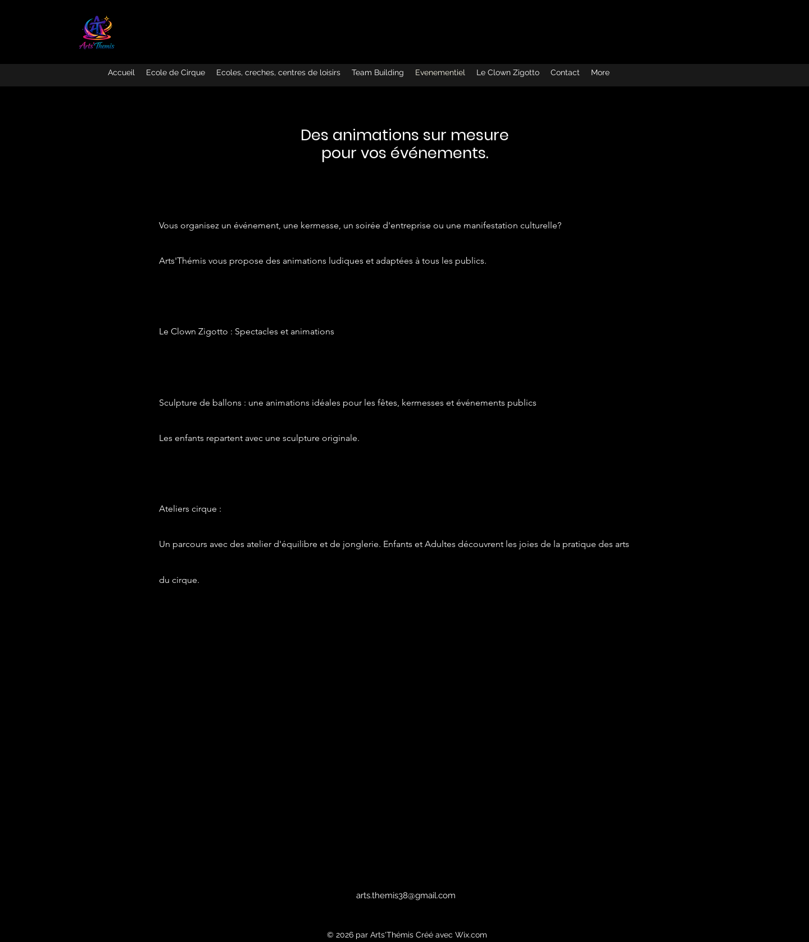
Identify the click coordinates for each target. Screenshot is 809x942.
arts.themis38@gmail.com (406, 895)
